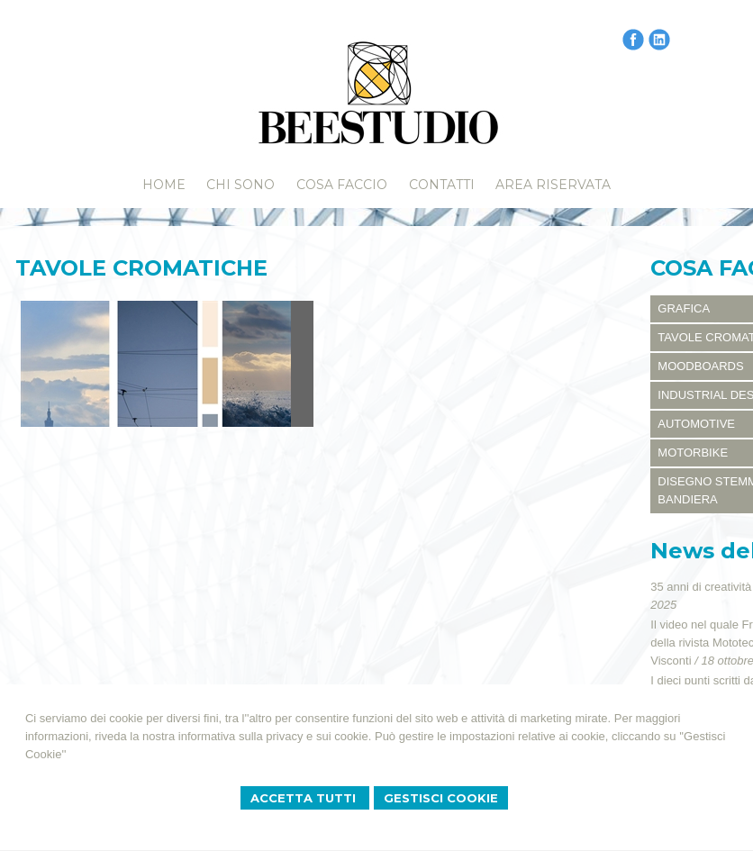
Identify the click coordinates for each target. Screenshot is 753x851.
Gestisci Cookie (441, 798)
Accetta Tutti (304, 798)
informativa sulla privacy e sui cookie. (275, 736)
